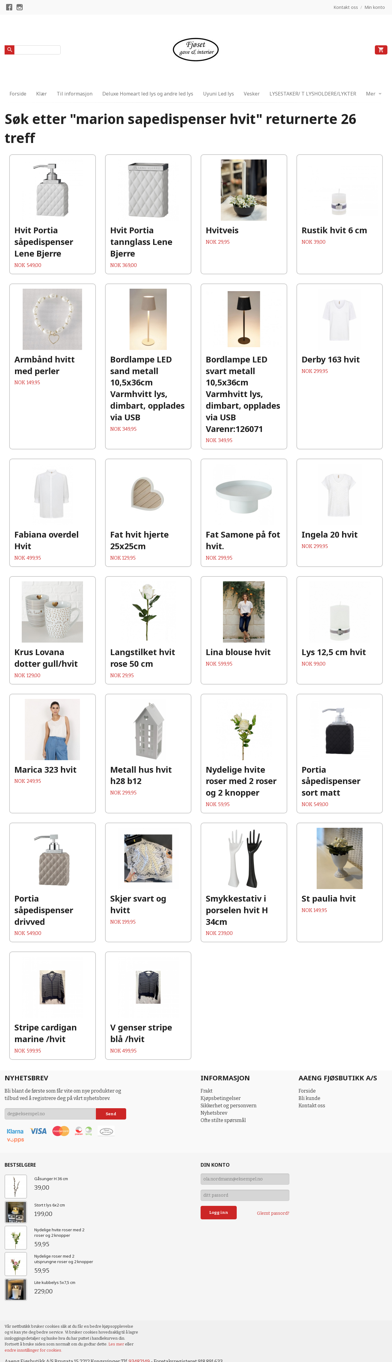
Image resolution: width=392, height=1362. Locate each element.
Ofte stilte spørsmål (223, 1120)
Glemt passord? (273, 1213)
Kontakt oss (312, 1106)
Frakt (207, 1091)
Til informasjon (74, 93)
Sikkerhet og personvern (229, 1106)
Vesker (252, 93)
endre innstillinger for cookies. (33, 1350)
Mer (370, 93)
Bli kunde (309, 1098)
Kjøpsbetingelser (221, 1098)
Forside (17, 93)
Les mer (116, 1344)
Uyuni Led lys (218, 93)
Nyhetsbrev (214, 1113)
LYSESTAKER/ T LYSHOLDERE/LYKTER (313, 93)
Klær (41, 93)
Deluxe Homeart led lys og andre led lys (147, 93)
